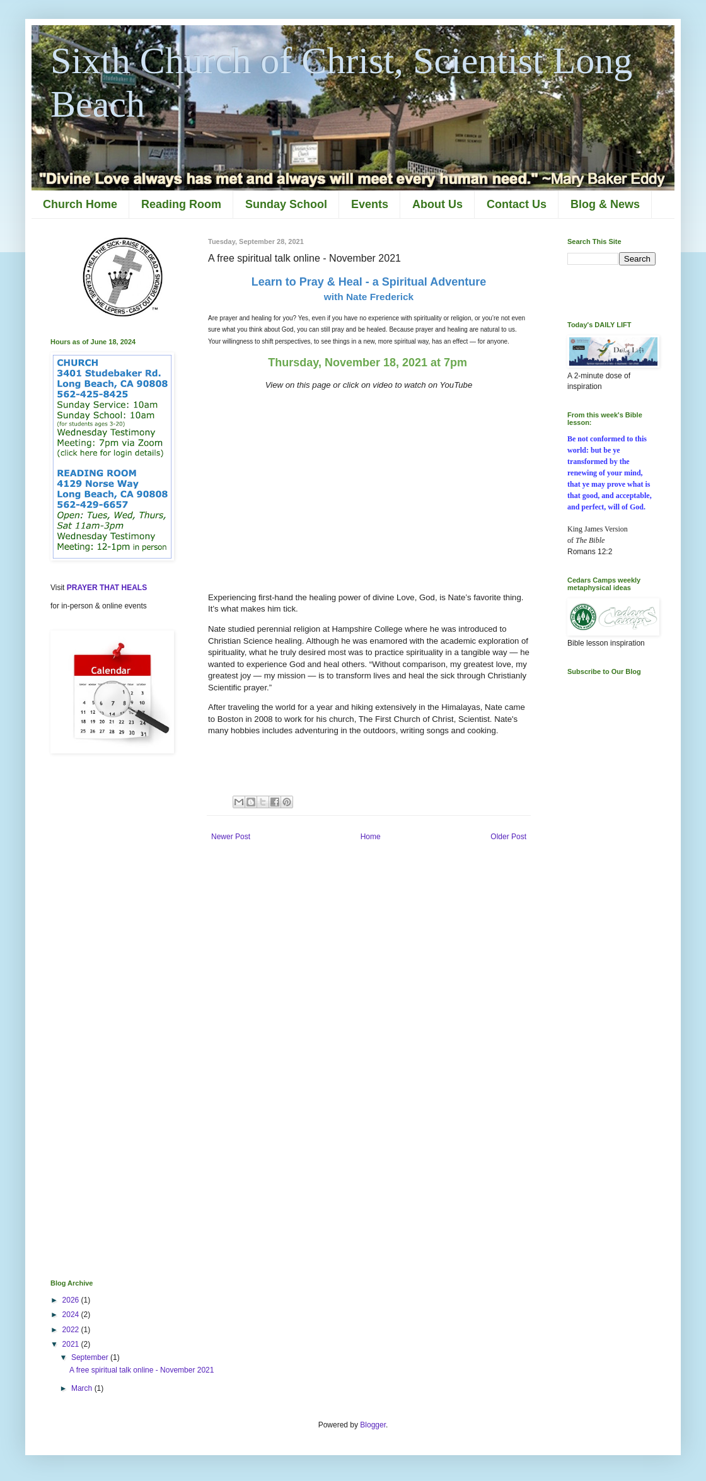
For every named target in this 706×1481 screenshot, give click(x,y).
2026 (71, 1300)
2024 (71, 1314)
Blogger (373, 1424)
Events (369, 204)
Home (371, 836)
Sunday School (286, 204)
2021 (71, 1344)
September (90, 1357)
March (83, 1388)
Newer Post (230, 836)
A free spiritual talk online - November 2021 (141, 1370)
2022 (71, 1329)
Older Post (508, 836)
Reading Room (181, 204)
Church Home (80, 204)
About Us (437, 204)
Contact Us (517, 204)
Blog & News (605, 204)
